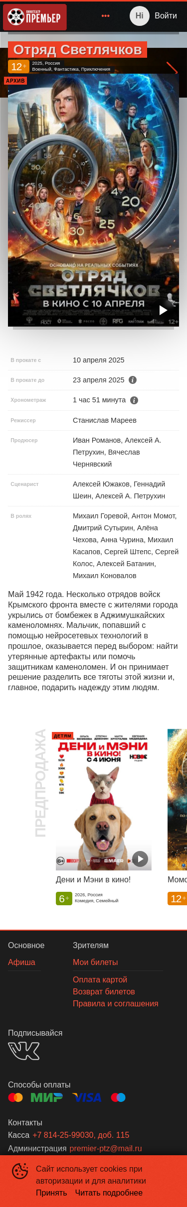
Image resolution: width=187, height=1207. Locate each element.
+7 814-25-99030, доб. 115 (80, 1135)
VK (23, 1051)
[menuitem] (106, 16)
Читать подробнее (109, 1193)
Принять (51, 1193)
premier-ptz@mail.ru (106, 1148)
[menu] (95, 16)
